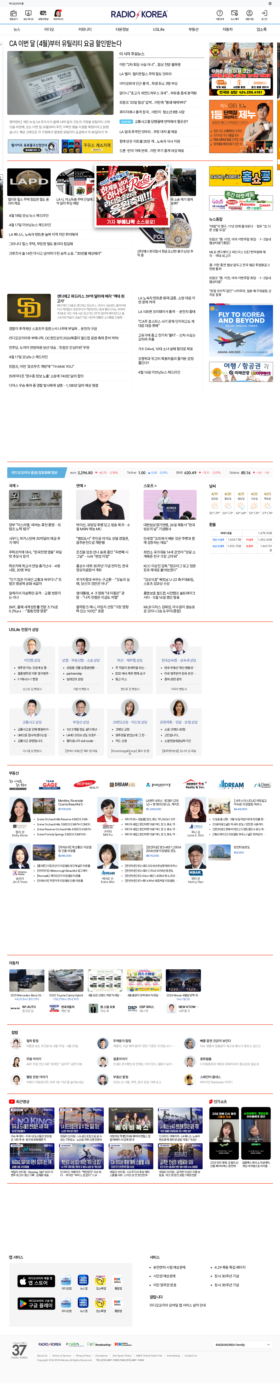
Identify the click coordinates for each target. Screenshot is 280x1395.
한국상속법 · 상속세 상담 (179, 660)
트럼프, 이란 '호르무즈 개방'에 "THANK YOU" (41, 366)
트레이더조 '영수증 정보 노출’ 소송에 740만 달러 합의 (46, 376)
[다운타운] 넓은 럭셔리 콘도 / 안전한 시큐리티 (238, 824)
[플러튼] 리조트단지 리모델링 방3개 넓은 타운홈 (63, 865)
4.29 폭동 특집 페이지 (230, 1267)
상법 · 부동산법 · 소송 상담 (81, 660)
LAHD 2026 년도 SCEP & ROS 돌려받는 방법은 (83, 735)
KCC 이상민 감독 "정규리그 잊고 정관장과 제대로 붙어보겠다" (170, 568)
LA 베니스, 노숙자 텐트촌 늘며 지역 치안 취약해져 (43, 234)
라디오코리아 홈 (16, 3)
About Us (42, 1355)
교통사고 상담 (32, 722)
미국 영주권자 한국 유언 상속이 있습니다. (180, 673)
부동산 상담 (81, 722)
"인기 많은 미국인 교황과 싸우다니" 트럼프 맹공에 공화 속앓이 (35, 581)
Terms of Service (61, 1355)
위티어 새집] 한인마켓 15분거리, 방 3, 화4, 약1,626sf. (150, 829)
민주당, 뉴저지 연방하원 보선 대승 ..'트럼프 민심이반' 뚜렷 (49, 348)
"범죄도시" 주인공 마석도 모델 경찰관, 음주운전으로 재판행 (102, 540)
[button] (168, 166)
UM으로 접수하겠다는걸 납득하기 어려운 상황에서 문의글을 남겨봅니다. (35, 735)
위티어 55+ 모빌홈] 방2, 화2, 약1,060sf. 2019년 (151, 819)
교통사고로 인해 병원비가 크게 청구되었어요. (35, 729)
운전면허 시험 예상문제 (169, 1267)
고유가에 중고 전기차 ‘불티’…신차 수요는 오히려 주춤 (167, 337)
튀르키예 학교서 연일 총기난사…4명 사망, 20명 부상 (34, 568)
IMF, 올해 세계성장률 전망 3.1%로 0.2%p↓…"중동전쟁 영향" (33, 609)
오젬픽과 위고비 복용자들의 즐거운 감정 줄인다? (166, 360)
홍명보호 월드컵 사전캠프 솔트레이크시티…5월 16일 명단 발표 (169, 595)
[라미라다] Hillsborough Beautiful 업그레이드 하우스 (63, 870)
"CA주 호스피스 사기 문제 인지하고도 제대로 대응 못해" (166, 323)
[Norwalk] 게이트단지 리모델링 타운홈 (59, 875)
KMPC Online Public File (149, 1355)
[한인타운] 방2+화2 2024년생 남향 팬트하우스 (151, 865)
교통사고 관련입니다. (30, 741)
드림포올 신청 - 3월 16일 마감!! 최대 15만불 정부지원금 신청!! (239, 819)
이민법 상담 (32, 660)
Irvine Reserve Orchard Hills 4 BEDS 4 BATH (64, 829)
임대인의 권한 (75, 679)
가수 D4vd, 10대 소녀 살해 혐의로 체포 (165, 349)
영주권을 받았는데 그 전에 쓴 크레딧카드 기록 (131, 735)
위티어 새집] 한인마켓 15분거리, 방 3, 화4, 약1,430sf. (150, 824)
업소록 (262, 29)
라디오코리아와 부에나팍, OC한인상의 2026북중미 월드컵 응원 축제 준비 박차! (64, 338)
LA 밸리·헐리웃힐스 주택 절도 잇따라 (145, 74)
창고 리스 (121, 679)
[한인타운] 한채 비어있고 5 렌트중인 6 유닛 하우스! (239, 829)
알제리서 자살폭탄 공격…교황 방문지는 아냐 (35, 595)
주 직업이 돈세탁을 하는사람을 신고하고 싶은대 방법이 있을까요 (132, 668)
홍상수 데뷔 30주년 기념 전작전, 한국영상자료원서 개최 (102, 568)
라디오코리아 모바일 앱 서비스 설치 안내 (178, 1305)
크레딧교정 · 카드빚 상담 (130, 722)
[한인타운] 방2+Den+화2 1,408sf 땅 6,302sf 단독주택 (151, 875)
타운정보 (122, 29)
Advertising (173, 1355)
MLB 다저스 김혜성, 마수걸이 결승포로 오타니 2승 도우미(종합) (169, 609)
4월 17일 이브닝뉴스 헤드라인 (30, 225)
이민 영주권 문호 (164, 1285)
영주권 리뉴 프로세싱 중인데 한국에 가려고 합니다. (35, 668)
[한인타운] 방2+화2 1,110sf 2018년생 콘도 (149, 870)
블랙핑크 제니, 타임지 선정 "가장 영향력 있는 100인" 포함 (102, 609)
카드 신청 (121, 741)
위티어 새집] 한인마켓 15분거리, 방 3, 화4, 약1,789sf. (150, 834)
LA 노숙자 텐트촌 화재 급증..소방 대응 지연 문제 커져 (166, 300)
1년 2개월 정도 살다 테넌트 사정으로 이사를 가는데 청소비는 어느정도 (84, 729)
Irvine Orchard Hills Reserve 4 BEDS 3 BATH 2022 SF (64, 819)
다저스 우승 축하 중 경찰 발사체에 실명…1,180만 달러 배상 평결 (53, 385)
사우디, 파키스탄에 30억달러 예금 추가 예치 (34, 540)
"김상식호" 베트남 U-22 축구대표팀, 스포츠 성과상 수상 (169, 581)
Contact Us (191, 1355)
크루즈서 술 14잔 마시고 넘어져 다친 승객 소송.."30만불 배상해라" (55, 253)
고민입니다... (171, 735)
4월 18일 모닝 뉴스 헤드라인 (29, 216)
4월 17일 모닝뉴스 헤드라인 (28, 357)
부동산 (194, 29)
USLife (158, 29)
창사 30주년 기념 (227, 1276)
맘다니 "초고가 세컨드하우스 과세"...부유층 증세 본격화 (158, 93)
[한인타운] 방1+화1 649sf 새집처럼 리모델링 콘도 (151, 880)
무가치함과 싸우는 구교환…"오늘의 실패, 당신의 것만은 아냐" (102, 581)
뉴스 (17, 29)
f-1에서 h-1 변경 (28, 679)
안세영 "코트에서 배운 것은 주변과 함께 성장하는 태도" (169, 540)
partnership (74, 673)
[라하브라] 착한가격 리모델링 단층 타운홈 (60, 880)
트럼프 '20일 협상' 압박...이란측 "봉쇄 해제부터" (153, 102)
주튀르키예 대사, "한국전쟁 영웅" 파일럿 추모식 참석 (35, 554)
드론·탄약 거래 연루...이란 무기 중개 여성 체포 (151, 151)
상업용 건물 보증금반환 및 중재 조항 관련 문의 (82, 668)
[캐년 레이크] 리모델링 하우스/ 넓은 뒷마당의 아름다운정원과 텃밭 (239, 834)
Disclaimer (101, 1355)
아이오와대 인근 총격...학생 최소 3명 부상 (148, 83)
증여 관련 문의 (173, 679)
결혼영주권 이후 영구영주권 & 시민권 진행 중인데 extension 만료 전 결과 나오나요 (34, 673)
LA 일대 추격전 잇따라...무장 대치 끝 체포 (148, 132)
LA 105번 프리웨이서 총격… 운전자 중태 (166, 312)
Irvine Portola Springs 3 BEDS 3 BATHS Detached (61, 834)
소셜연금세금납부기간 (177, 741)
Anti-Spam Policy (121, 1355)
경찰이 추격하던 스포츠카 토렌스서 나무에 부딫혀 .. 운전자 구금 (53, 329)
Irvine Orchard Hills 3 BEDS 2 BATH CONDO (63, 824)
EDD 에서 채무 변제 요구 (130, 673)
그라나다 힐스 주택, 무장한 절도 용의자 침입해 (41, 244)
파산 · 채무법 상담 (130, 660)
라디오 (49, 29)
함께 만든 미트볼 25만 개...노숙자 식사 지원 (149, 141)
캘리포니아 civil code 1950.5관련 (80, 741)
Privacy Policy (83, 1355)
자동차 (228, 29)
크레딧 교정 (122, 729)
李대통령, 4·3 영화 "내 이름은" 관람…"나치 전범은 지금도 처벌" (100, 595)
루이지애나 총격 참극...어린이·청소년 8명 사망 (152, 112)
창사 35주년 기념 (227, 1285)
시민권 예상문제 (164, 1276)
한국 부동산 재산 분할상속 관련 (180, 668)
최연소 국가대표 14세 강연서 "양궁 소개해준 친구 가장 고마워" (170, 554)
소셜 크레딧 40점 (174, 729)
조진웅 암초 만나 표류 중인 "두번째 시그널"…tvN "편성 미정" (102, 554)
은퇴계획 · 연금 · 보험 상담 (179, 722)
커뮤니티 (84, 29)
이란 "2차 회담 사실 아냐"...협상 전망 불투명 (150, 65)
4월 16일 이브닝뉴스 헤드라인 (159, 372)
